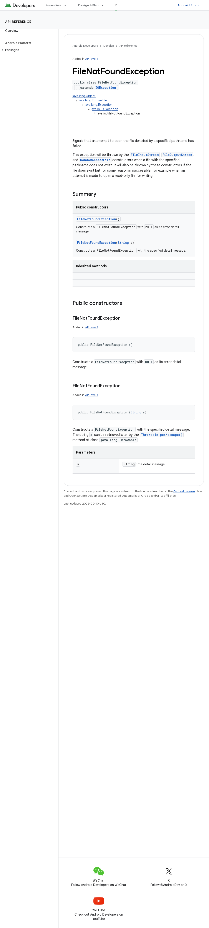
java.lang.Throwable (93, 100)
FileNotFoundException (96, 219)
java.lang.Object (84, 96)
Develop (108, 46)
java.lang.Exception (99, 105)
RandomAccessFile (95, 160)
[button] (28, 49)
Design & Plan (88, 5)
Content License (184, 491)
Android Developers (85, 46)
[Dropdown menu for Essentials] (67, 5)
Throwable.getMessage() (161, 435)
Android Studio (189, 5)
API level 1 (91, 59)
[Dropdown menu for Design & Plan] (104, 5)
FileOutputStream (177, 155)
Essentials (53, 5)
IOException (105, 87)
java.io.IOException (104, 109)
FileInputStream (145, 155)
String (123, 243)
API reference (18, 22)
